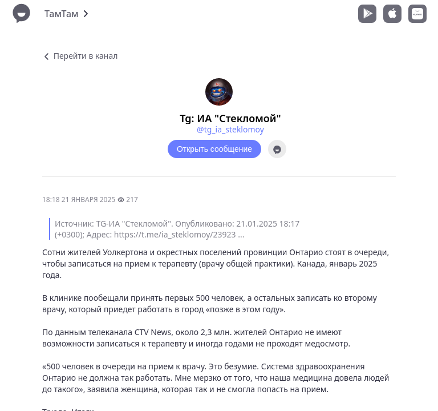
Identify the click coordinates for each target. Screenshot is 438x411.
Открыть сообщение (214, 149)
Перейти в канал (79, 55)
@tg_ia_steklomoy (230, 129)
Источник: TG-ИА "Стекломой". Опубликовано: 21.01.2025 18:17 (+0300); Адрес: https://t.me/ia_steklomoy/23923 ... (177, 229)
